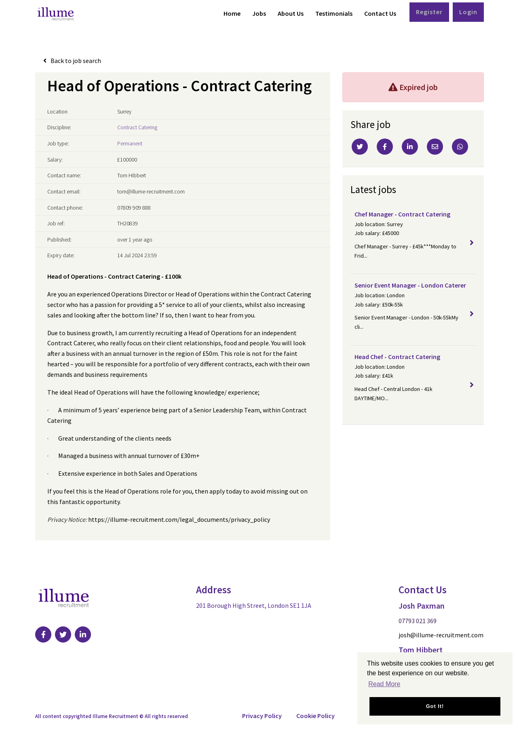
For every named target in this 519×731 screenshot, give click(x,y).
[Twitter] (360, 147)
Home (232, 13)
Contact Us (380, 13)
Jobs (259, 13)
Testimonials (333, 13)
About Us (291, 13)
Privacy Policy (262, 716)
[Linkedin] (410, 147)
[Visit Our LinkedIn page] (83, 634)
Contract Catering (137, 127)
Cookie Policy (315, 716)
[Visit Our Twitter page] (63, 634)
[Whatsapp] (460, 147)
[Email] (435, 147)
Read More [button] (384, 684)
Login (468, 12)
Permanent (129, 143)
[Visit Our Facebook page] (43, 634)
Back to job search (76, 61)
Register (429, 12)
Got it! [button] (435, 706)
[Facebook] (385, 147)
